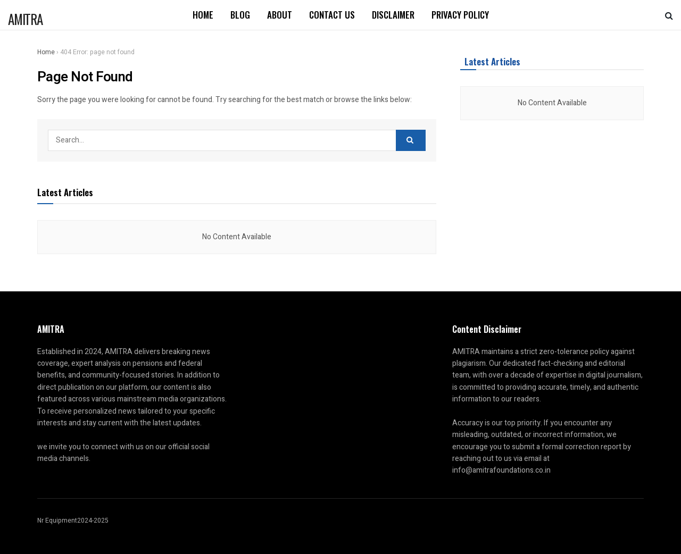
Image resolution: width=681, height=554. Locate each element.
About (279, 14)
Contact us (332, 14)
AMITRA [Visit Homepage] (25, 17)
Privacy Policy (460, 14)
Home (203, 14)
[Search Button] (669, 15)
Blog (240, 14)
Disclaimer (393, 14)
